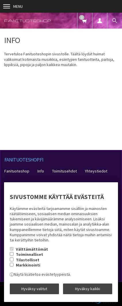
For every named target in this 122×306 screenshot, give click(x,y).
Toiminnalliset (29, 254)
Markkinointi (28, 265)
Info (40, 171)
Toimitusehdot (64, 171)
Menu (13, 6)
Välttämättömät (32, 249)
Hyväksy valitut (34, 288)
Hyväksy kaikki (87, 288)
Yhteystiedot (96, 171)
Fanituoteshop (16, 171)
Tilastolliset (27, 259)
